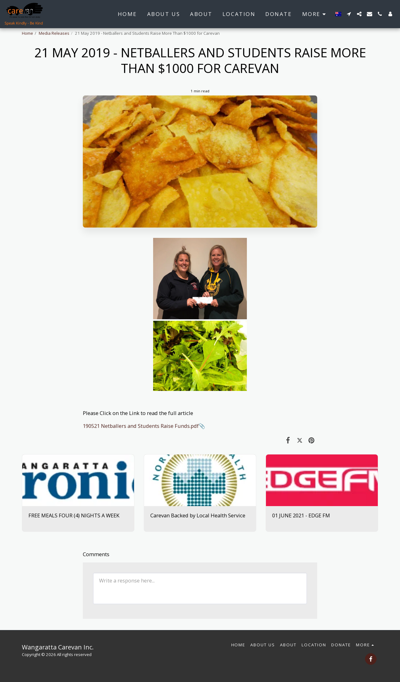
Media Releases (54, 33)
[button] (349, 14)
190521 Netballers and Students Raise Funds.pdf (141, 425)
